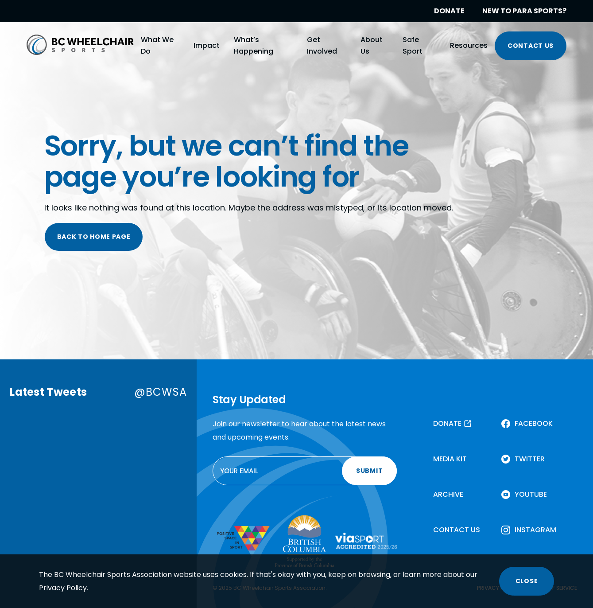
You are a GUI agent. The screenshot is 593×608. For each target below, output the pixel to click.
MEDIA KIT (450, 459)
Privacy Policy (63, 588)
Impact (207, 45)
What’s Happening (253, 45)
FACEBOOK (534, 423)
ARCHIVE (448, 494)
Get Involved (322, 45)
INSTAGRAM (535, 530)
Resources (469, 45)
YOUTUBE (531, 494)
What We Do (157, 45)
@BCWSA (160, 392)
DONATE (449, 11)
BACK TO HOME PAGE (94, 236)
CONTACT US (531, 45)
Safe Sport (412, 45)
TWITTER (530, 459)
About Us (371, 45)
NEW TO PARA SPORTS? (524, 11)
